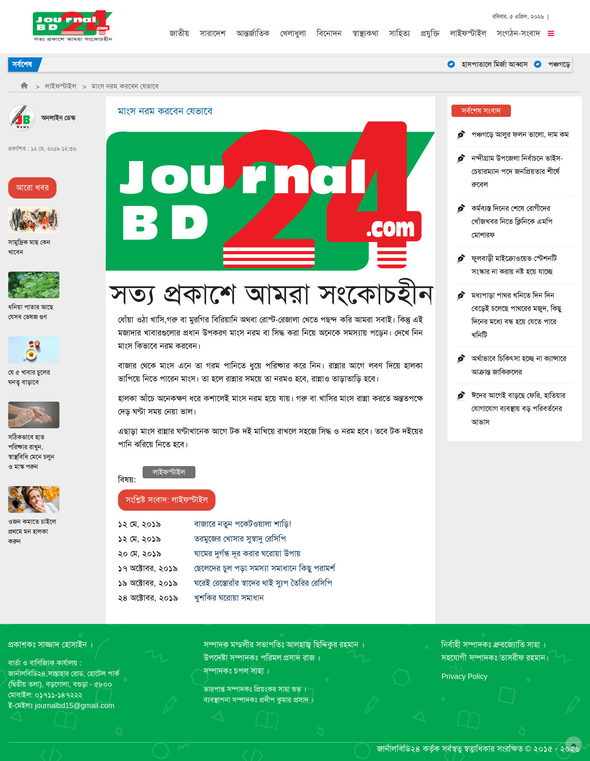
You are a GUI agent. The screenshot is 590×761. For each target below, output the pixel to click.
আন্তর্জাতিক (253, 33)
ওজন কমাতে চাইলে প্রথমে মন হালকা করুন (32, 532)
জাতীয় (179, 33)
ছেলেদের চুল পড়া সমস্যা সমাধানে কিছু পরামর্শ (264, 568)
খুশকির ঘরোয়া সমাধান (229, 598)
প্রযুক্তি (430, 33)
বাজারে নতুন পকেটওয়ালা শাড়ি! (242, 524)
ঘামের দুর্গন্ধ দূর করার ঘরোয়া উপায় (247, 553)
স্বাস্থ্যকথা (365, 33)
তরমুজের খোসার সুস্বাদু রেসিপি (240, 539)
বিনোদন (329, 33)
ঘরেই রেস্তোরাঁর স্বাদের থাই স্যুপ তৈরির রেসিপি (263, 583)
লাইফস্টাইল (468, 33)
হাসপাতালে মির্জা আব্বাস (499, 64)
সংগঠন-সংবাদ (518, 33)
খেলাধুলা (293, 33)
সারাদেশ (213, 33)
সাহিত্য (399, 33)
